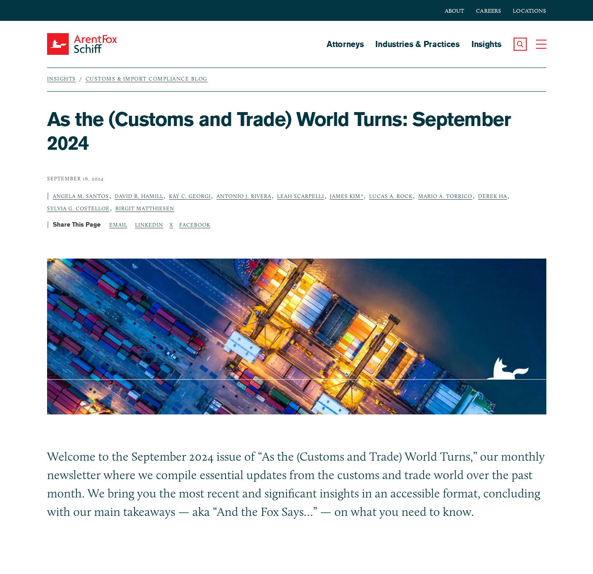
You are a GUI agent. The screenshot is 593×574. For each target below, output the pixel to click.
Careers (488, 10)
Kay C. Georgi (190, 196)
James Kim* (346, 196)
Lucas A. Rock (391, 196)
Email (118, 224)
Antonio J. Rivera (243, 196)
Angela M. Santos (81, 196)
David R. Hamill (139, 196)
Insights (486, 44)
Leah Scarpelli (300, 196)
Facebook (194, 224)
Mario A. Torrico (445, 196)
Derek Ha (492, 196)
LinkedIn (149, 224)
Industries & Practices (417, 44)
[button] (520, 44)
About (454, 10)
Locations (529, 10)
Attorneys (345, 44)
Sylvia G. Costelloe (78, 208)
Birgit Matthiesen (144, 208)
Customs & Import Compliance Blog (146, 78)
